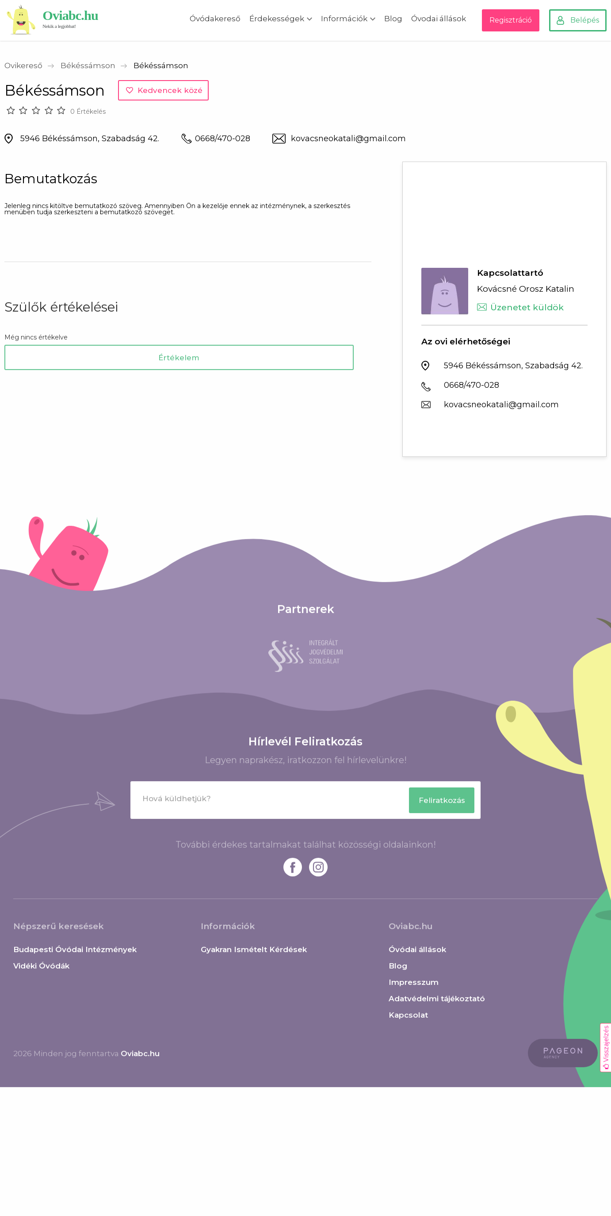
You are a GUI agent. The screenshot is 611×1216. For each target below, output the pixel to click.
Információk (344, 18)
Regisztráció (510, 20)
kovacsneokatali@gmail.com (348, 138)
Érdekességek (276, 18)
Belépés (584, 20)
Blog (393, 18)
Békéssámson (88, 65)
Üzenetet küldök (527, 307)
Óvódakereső (215, 18)
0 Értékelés (88, 112)
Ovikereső (23, 65)
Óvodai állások (438, 18)
